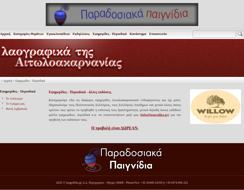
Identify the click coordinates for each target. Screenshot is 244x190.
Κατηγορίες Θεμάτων (28, 34)
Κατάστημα (138, 34)
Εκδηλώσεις (81, 34)
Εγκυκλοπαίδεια (58, 34)
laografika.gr (74, 182)
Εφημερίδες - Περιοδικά (110, 34)
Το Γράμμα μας (15, 103)
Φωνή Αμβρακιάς (16, 109)
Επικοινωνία (158, 34)
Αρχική (5, 34)
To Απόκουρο (14, 98)
